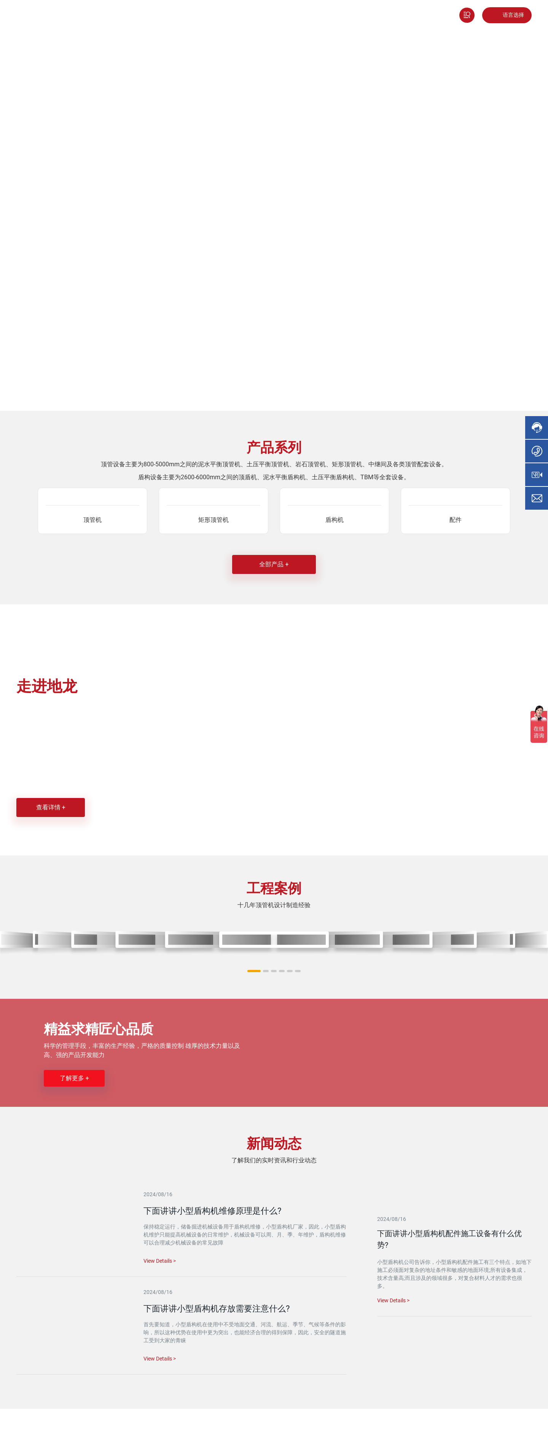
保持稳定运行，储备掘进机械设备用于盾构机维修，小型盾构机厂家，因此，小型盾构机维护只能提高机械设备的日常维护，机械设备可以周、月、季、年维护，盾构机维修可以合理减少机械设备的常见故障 (244, 1235)
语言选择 (513, 15)
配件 (455, 520)
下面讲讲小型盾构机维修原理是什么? (212, 1211)
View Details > (393, 1300)
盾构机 (334, 520)
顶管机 (92, 520)
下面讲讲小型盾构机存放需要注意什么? (216, 1308)
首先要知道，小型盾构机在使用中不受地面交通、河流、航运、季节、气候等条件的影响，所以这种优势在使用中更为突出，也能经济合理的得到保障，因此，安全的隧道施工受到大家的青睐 (244, 1332)
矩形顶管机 (213, 520)
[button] (254, 971)
